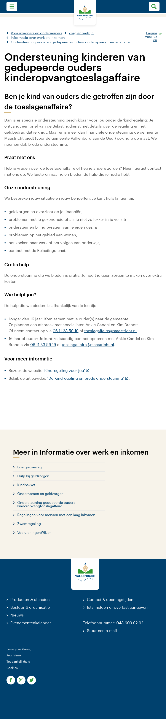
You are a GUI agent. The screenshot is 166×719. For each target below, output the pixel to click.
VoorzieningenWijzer (34, 532)
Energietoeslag (29, 467)
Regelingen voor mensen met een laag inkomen (56, 515)
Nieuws (17, 615)
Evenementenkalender (30, 622)
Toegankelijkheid (18, 661)
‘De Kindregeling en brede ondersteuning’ (88, 378)
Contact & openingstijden (110, 599)
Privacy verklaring (19, 649)
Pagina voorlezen (151, 33)
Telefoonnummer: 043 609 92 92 (113, 623)
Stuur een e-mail (102, 630)
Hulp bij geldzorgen (33, 476)
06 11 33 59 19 (65, 330)
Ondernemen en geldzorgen (40, 493)
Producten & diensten (30, 599)
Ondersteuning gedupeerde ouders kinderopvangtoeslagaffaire (46, 504)
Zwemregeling (29, 523)
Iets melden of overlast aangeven (117, 607)
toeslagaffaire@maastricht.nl (110, 330)
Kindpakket (26, 485)
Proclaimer (14, 655)
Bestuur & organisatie (30, 607)
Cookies (12, 668)
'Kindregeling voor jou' (66, 370)
